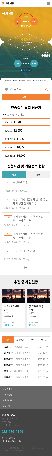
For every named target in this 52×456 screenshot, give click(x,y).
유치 (8, 217)
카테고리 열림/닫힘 (48, 3)
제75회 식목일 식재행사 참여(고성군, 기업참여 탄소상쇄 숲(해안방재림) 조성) (21, 371)
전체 (8, 339)
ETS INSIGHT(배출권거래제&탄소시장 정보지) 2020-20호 (21, 377)
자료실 (44, 339)
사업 (14, 175)
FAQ (32, 339)
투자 (8, 182)
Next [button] (48, 80)
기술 (38, 175)
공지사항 (20, 339)
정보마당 (6, 406)
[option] (8, 80)
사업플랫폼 (7, 394)
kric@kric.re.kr (14, 441)
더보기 (26, 267)
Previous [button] (4, 80)
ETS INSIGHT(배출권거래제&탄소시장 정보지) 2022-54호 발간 (21, 353)
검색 (46, 89)
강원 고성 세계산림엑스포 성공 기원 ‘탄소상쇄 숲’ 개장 (21, 347)
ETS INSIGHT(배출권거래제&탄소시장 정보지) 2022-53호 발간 (21, 359)
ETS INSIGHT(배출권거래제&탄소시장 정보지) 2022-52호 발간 (21, 365)
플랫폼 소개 (7, 388)
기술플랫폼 (7, 400)
